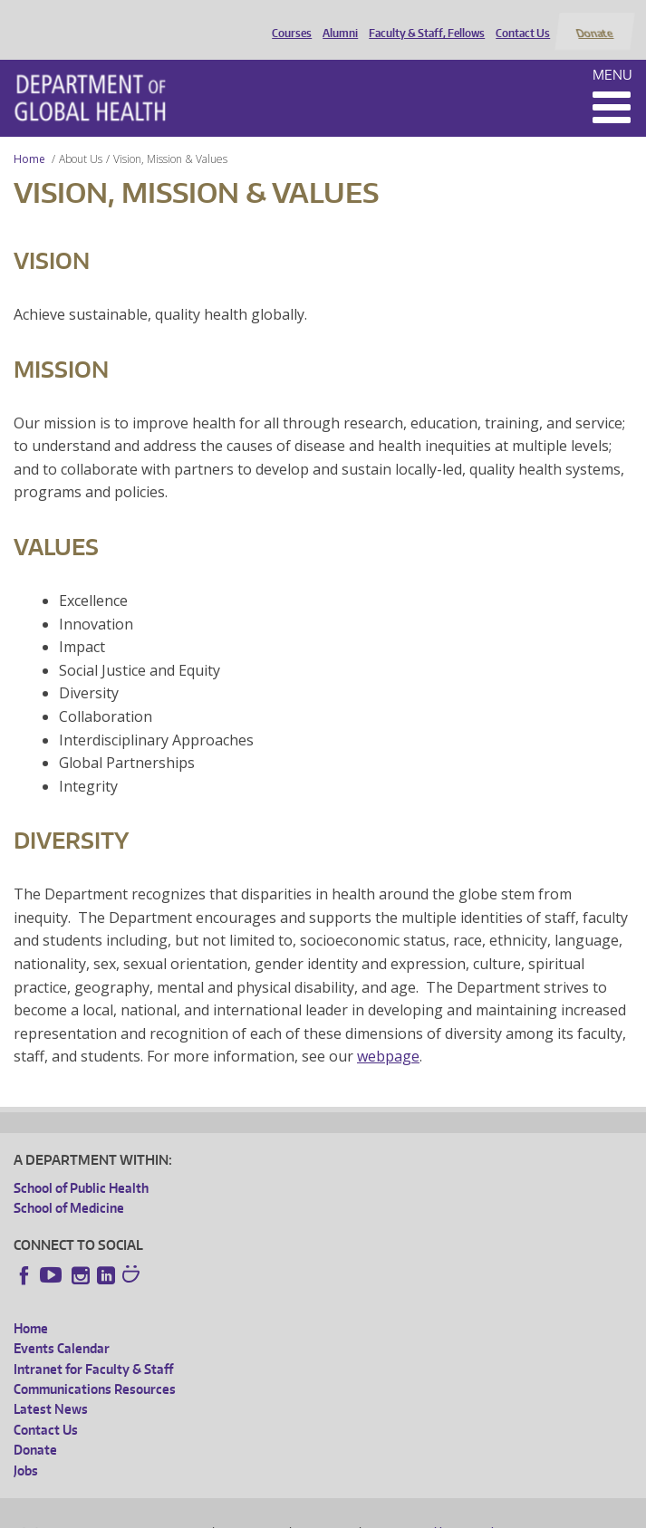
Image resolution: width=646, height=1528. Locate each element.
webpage (388, 1035)
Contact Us (519, 20)
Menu (612, 53)
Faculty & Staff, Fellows (423, 20)
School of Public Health (81, 1166)
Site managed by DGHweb (434, 1510)
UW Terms (326, 1510)
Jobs (26, 1448)
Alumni (336, 20)
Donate (594, 20)
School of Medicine (69, 1187)
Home (29, 137)
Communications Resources (95, 1367)
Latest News (51, 1388)
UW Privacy (253, 1510)
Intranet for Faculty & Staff (93, 1347)
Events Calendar (62, 1327)
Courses (288, 20)
